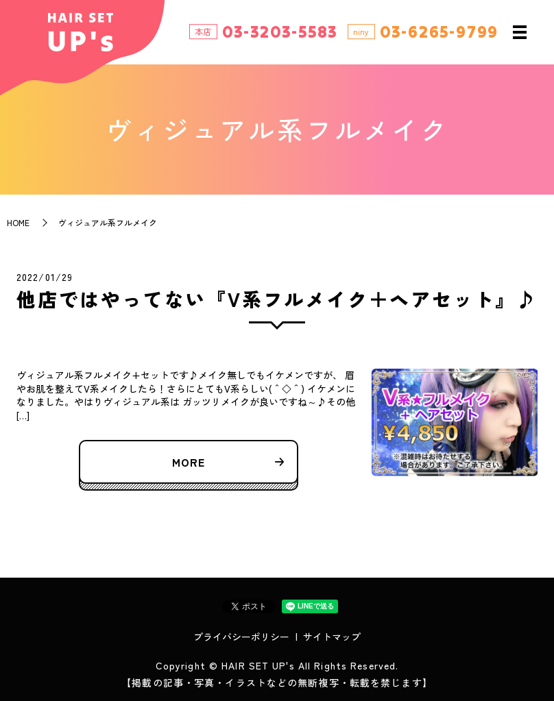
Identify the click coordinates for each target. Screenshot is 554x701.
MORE (188, 462)
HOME (18, 222)
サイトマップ (332, 636)
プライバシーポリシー (241, 636)
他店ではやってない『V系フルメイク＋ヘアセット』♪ (277, 298)
